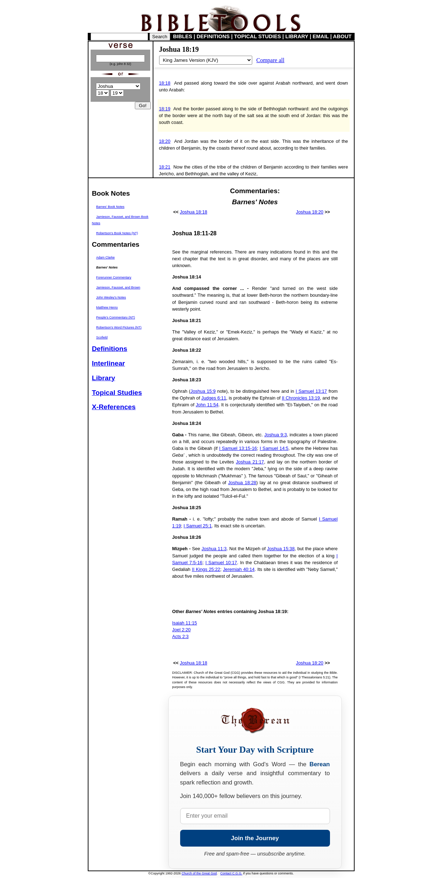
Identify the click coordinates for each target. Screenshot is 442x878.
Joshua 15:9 (203, 391)
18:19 (165, 108)
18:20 (165, 141)
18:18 (165, 83)
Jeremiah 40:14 (239, 569)
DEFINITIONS (213, 36)
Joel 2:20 (181, 629)
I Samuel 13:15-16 (238, 448)
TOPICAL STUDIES (257, 36)
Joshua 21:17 (250, 462)
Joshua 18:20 (310, 212)
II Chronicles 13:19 (301, 398)
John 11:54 (207, 404)
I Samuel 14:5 (274, 448)
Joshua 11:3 (214, 548)
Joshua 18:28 (242, 482)
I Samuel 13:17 (311, 391)
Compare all (270, 60)
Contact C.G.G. (231, 873)
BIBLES (182, 36)
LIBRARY (296, 36)
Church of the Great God (199, 873)
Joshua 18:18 (193, 212)
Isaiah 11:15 (184, 623)
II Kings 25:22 (206, 569)
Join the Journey (255, 838)
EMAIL (321, 36)
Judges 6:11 (213, 398)
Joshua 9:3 (275, 434)
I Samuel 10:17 (221, 562)
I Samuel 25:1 (198, 525)
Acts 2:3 (180, 636)
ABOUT (342, 36)
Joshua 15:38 (281, 548)
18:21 (165, 167)
